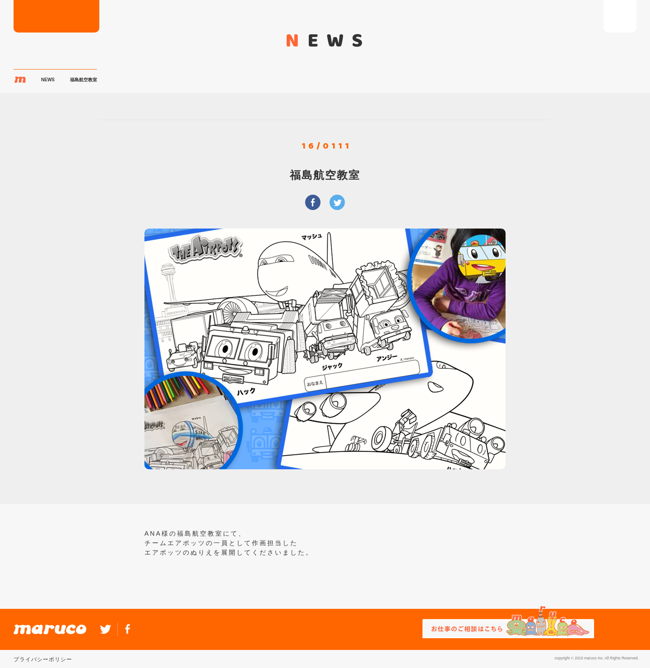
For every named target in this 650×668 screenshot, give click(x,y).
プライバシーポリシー (43, 659)
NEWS (48, 79)
